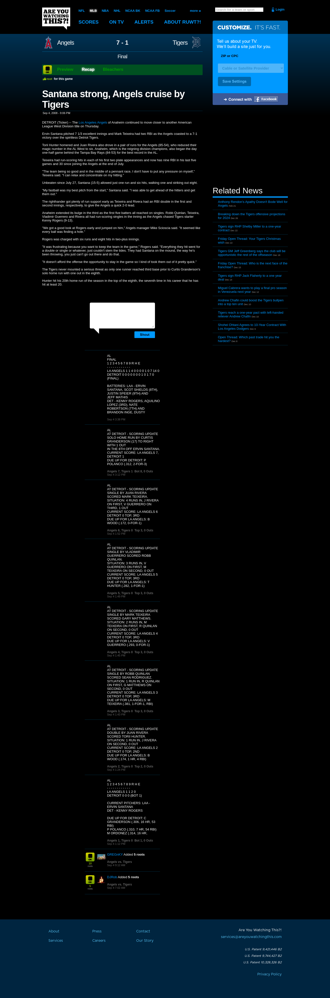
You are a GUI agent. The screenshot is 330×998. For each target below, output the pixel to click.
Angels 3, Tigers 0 (120, 711)
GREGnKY (115, 854)
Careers (99, 940)
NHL (117, 11)
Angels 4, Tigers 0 (120, 652)
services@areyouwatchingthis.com (251, 937)
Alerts (143, 22)
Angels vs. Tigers (119, 862)
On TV (116, 22)
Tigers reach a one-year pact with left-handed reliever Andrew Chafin (250, 314)
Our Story (144, 940)
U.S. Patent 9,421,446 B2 (263, 949)
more (194, 11)
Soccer (170, 11)
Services (55, 940)
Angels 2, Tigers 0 (120, 766)
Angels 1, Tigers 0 (120, 840)
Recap (88, 69)
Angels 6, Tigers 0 (120, 530)
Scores (88, 22)
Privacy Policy (269, 974)
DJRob (112, 877)
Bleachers (113, 69)
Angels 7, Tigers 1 (120, 471)
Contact (143, 931)
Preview (65, 69)
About (182, 22)
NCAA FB (152, 11)
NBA (105, 11)
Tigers (180, 43)
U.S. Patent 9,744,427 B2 (263, 955)
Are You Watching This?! (56, 19)
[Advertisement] (250, 146)
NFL (81, 11)
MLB (93, 11)
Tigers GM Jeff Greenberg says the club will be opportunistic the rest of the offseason (252, 253)
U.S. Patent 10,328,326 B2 (262, 962)
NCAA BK (132, 11)
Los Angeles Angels (93, 122)
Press (97, 931)
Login (280, 9)
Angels (65, 43)
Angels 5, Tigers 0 (120, 593)
